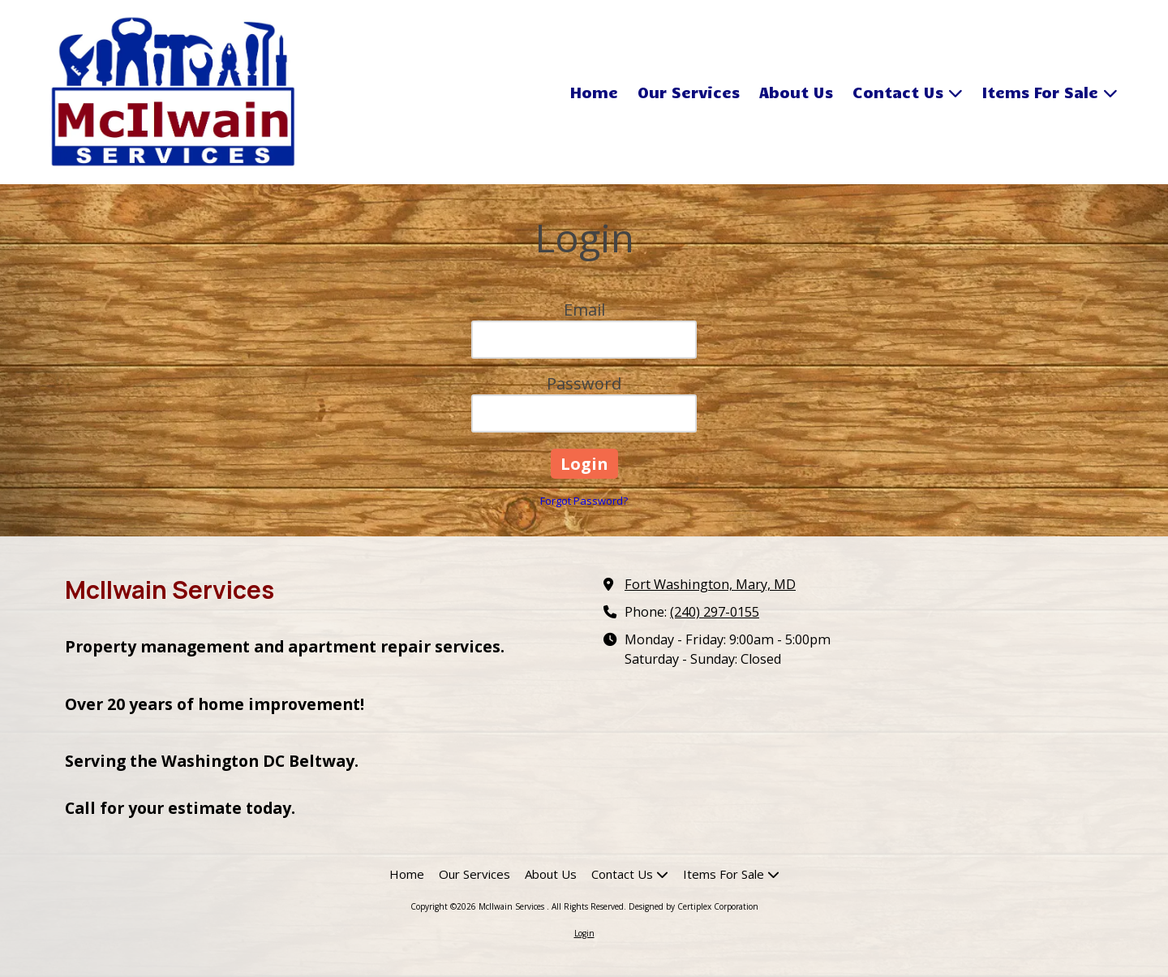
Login (584, 933)
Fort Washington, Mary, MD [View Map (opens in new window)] (710, 584)
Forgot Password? (584, 500)
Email (584, 310)
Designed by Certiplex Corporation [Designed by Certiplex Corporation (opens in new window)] (693, 906)
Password (584, 383)
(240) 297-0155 (714, 612)
